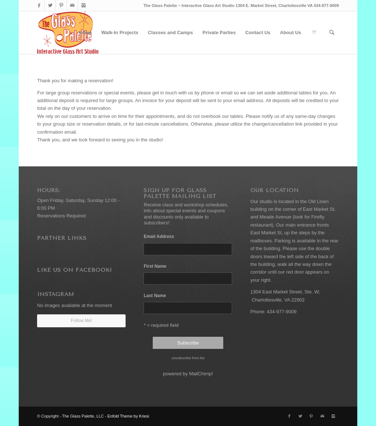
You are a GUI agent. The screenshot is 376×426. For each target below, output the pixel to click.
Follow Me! (81, 320)
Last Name (155, 295)
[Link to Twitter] (50, 5)
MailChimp (200, 373)
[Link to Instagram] (83, 5)
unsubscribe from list (187, 358)
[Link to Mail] (72, 5)
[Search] (332, 32)
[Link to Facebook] (39, 5)
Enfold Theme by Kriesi (128, 416)
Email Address (160, 236)
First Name (155, 266)
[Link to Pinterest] (61, 5)
